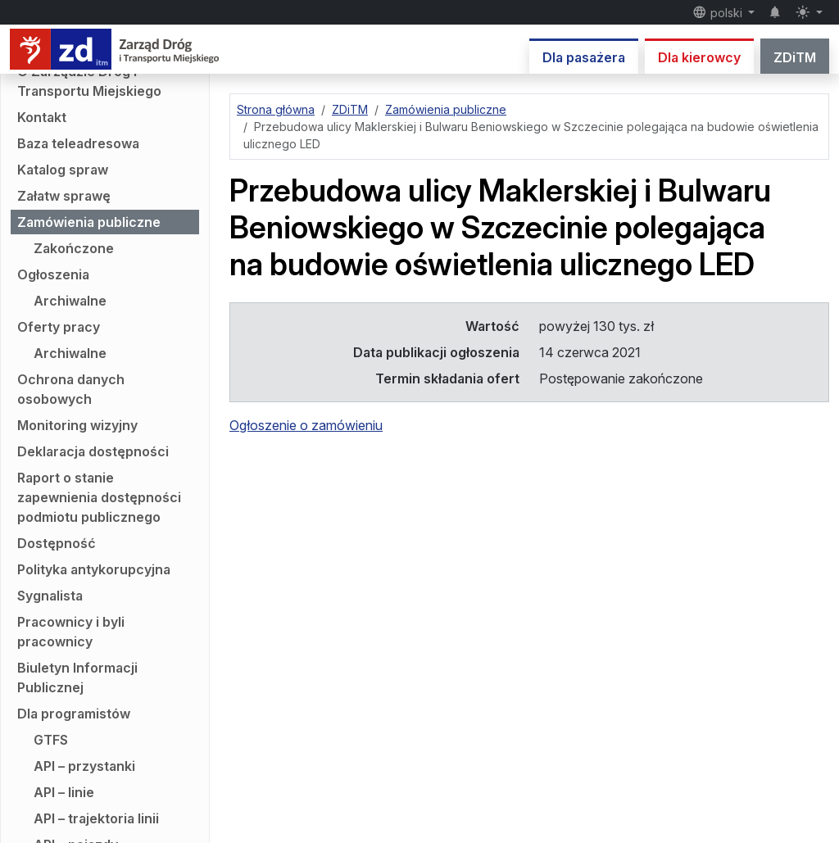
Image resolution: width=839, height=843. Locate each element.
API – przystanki (84, 766)
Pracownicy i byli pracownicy (71, 632)
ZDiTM (794, 57)
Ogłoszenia (53, 274)
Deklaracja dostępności (93, 451)
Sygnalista (50, 595)
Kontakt (41, 117)
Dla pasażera (583, 57)
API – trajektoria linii (96, 818)
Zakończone (74, 248)
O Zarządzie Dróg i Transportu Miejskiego (89, 81)
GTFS (51, 740)
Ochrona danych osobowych (71, 389)
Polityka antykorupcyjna (93, 569)
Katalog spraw (62, 169)
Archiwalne (70, 300)
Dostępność (56, 543)
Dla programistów (73, 713)
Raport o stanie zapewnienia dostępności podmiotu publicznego (99, 497)
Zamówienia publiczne (89, 222)
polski (719, 12)
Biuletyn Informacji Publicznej (77, 677)
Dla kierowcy (699, 57)
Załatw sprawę (64, 196)
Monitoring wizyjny (77, 425)
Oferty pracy (58, 327)
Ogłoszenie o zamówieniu (306, 425)
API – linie (64, 792)
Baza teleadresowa (78, 143)
